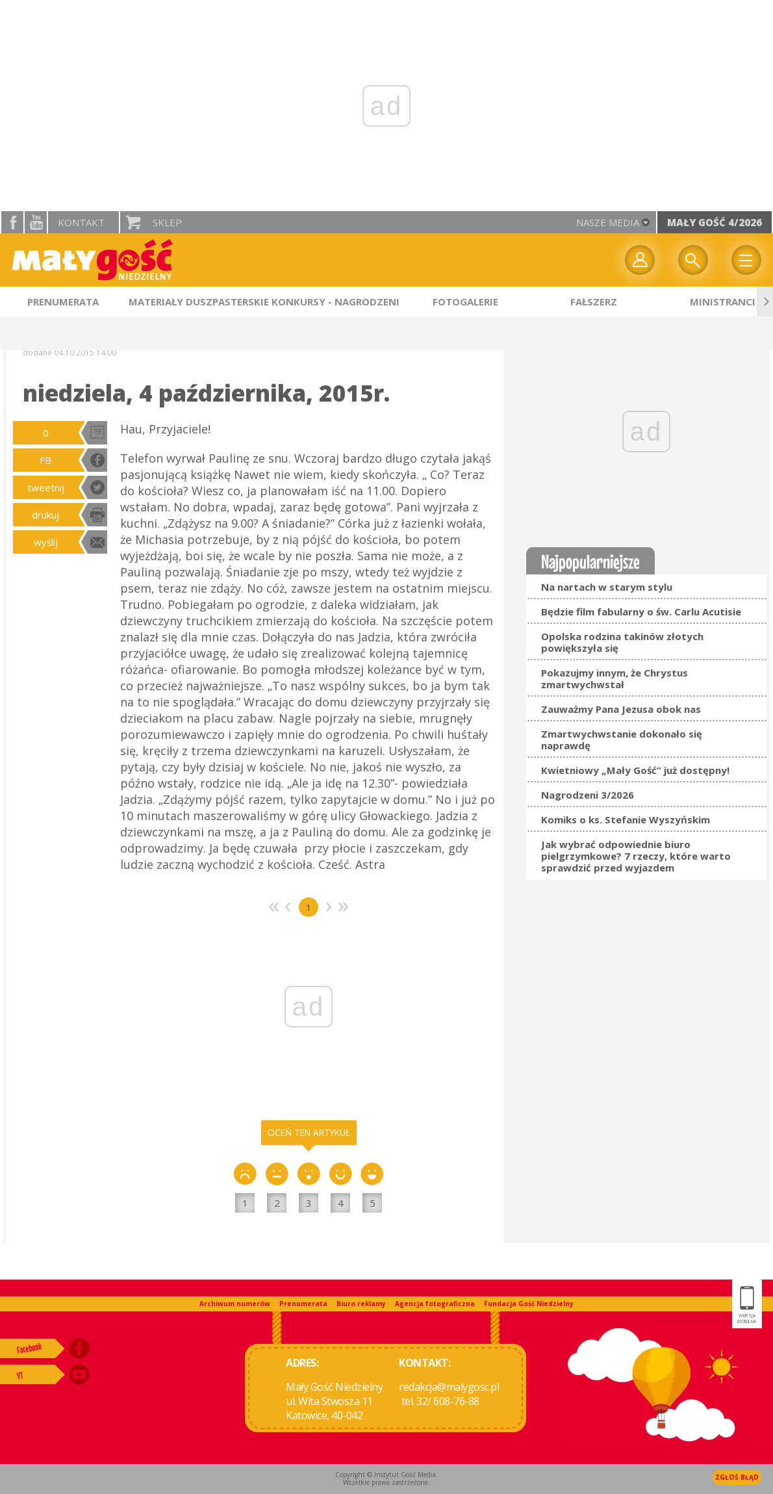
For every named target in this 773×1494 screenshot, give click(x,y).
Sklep (167, 222)
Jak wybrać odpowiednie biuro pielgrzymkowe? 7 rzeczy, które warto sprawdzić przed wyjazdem (636, 855)
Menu (746, 260)
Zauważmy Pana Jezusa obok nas (621, 709)
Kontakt (81, 222)
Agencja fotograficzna (435, 1303)
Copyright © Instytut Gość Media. (386, 1474)
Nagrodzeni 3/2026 (587, 795)
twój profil (640, 260)
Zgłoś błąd (737, 1477)
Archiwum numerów (234, 1303)
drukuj (45, 514)
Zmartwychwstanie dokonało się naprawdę (621, 739)
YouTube (36, 222)
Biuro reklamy (361, 1303)
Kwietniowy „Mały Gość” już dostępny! (635, 770)
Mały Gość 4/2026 (714, 222)
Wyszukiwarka (693, 260)
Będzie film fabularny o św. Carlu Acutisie (641, 611)
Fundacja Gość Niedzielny (529, 1303)
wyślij (46, 541)
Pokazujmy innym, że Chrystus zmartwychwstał (614, 678)
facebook (12, 222)
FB (45, 460)
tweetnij (45, 487)
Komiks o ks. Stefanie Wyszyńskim (625, 819)
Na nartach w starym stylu (606, 587)
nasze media (607, 222)
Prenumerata (303, 1303)
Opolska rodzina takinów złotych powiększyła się (622, 642)
